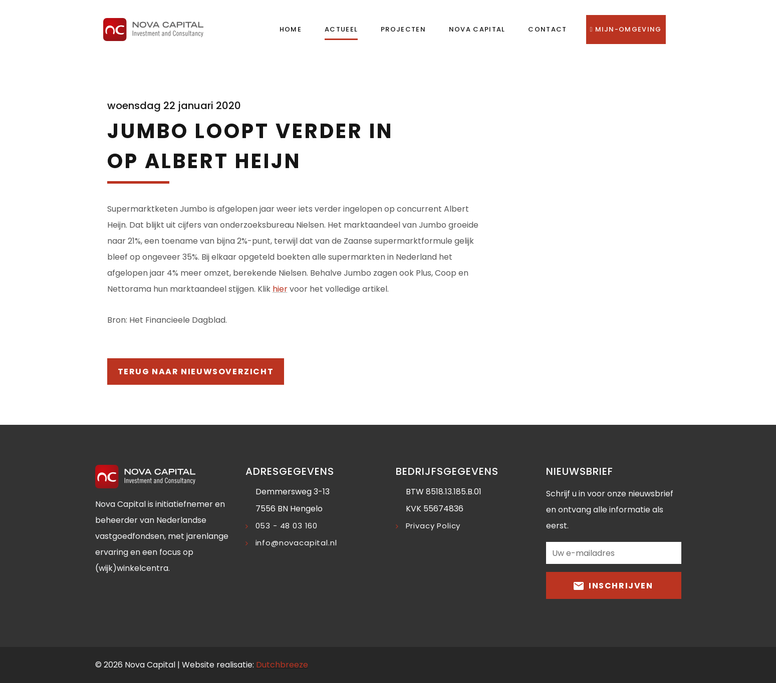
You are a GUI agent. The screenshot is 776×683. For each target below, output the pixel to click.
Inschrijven (613, 585)
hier (280, 289)
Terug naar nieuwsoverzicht (196, 371)
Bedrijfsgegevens (447, 471)
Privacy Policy (433, 525)
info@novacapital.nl (296, 542)
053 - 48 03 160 (286, 525)
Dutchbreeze (282, 664)
